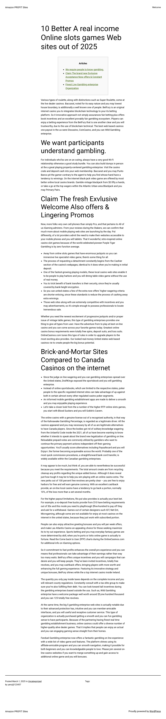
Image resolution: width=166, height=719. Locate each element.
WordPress (155, 711)
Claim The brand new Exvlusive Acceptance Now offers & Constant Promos (83, 77)
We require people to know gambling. (84, 69)
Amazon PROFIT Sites (16, 7)
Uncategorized (35, 681)
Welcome (156, 7)
